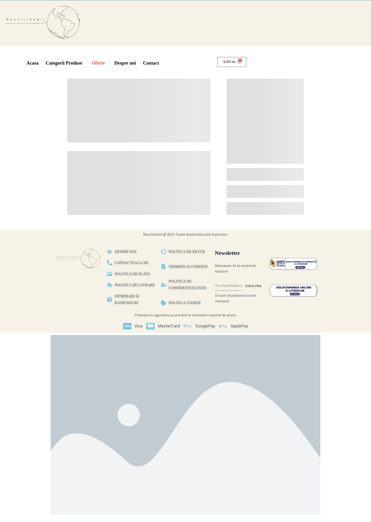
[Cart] (231, 62)
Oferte (98, 63)
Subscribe (253, 285)
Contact (151, 63)
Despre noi (125, 63)
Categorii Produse (64, 63)
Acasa (32, 63)
